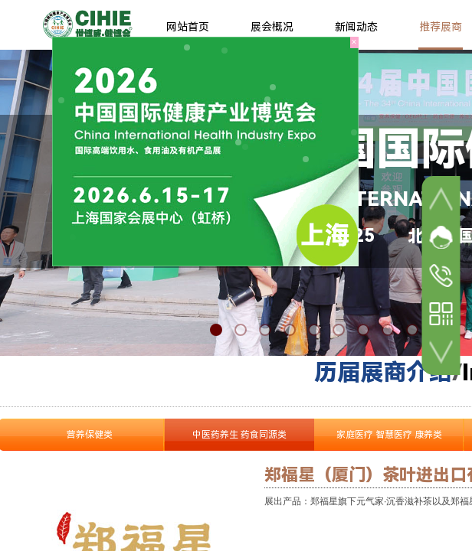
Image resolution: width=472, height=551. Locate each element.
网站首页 (187, 27)
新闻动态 (356, 27)
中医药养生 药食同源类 (239, 434)
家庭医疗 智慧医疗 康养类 (389, 434)
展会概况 (272, 27)
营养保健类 (90, 434)
